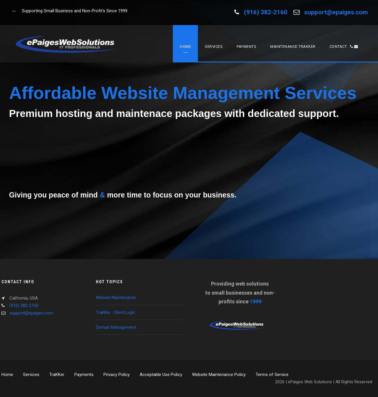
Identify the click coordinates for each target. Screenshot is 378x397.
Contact (344, 46)
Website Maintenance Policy (219, 374)
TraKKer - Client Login (115, 312)
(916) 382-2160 (265, 12)
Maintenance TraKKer (293, 46)
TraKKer (56, 374)
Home (185, 46)
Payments (246, 46)
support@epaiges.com (336, 12)
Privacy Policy (116, 374)
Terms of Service (272, 374)
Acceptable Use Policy (161, 374)
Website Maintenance (116, 297)
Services (214, 46)
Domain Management (116, 327)
